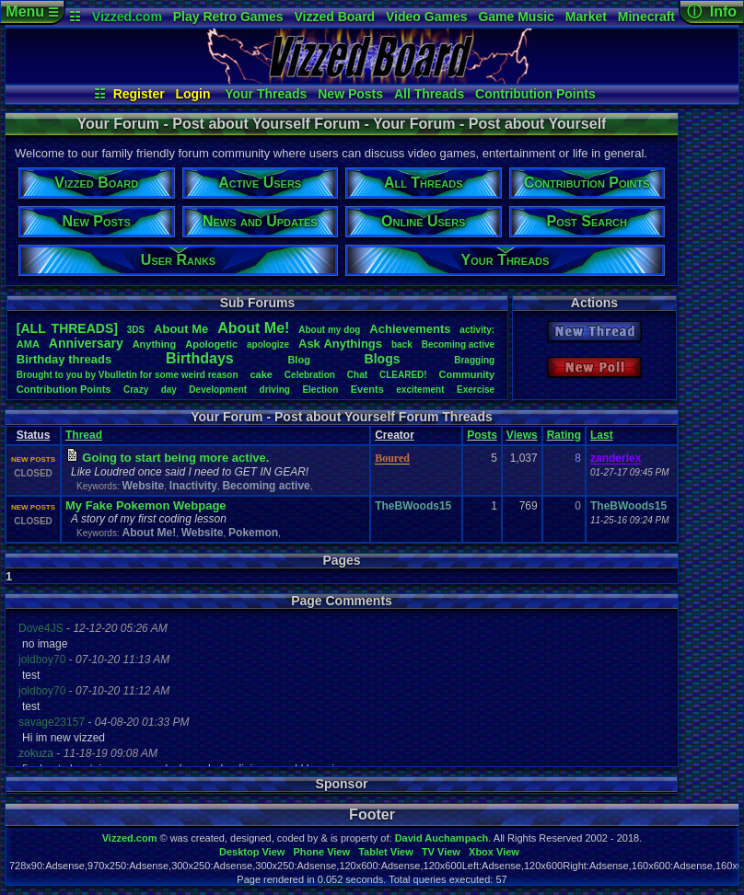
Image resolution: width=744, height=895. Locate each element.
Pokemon (253, 532)
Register (139, 93)
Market (586, 16)
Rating (564, 435)
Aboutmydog (329, 330)
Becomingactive (458, 344)
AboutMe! (253, 328)
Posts (482, 435)
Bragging (474, 360)
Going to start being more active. (175, 458)
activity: (476, 330)
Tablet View (385, 851)
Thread (83, 435)
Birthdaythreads (64, 359)
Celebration (310, 375)
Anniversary (86, 343)
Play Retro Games (228, 16)
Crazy (135, 389)
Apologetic (211, 344)
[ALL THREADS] (67, 328)
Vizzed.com (127, 16)
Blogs (383, 358)
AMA (28, 344)
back (402, 344)
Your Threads (266, 93)
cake (261, 374)
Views (522, 435)
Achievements (409, 329)
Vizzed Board (334, 16)
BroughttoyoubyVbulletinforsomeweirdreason (127, 375)
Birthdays (200, 358)
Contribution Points (535, 93)
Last (601, 435)
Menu (32, 11)
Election (320, 389)
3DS (136, 330)
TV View (441, 851)
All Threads (429, 93)
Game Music (515, 16)
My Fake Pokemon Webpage (146, 505)
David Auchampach (442, 837)
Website (143, 485)
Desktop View (252, 851)
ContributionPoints (64, 389)
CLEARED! (403, 375)
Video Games (426, 16)
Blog (298, 359)
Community (467, 374)
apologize (268, 344)
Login (192, 93)
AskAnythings (340, 343)
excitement (420, 389)
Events (367, 389)
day (169, 389)
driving (275, 389)
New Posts (350, 93)
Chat (357, 375)
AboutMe (181, 329)
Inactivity (193, 485)
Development (218, 389)
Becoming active (265, 485)
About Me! (149, 532)
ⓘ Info (712, 11)
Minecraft (646, 16)
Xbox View (494, 851)
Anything (155, 344)
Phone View (321, 851)
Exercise (475, 389)
